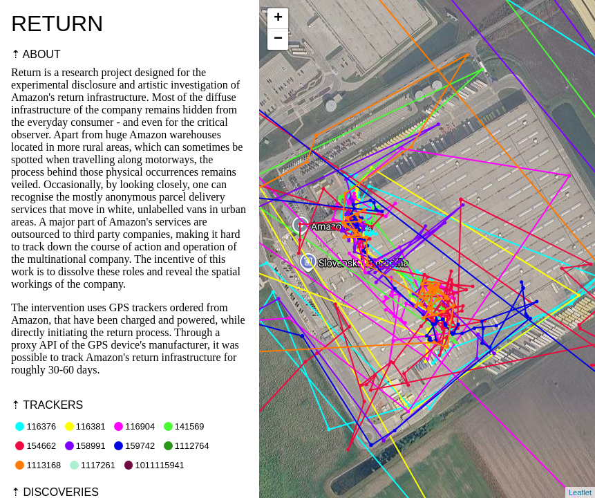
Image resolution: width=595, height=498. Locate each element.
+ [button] (278, 18)
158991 (85, 446)
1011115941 (154, 465)
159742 (134, 446)
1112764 (186, 446)
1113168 (38, 465)
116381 (85, 426)
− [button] (278, 39)
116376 (35, 426)
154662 (35, 446)
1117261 (92, 465)
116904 (134, 426)
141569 (184, 426)
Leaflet (580, 492)
